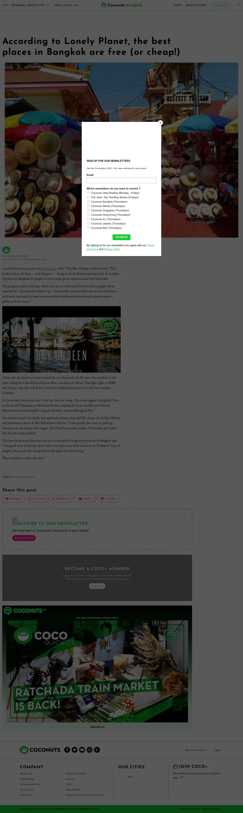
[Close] (160, 122)
